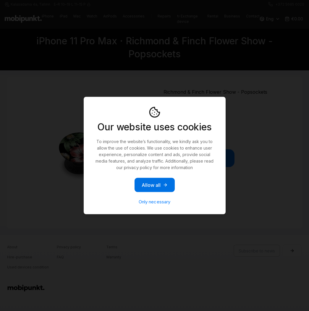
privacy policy (138, 167)
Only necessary (154, 202)
